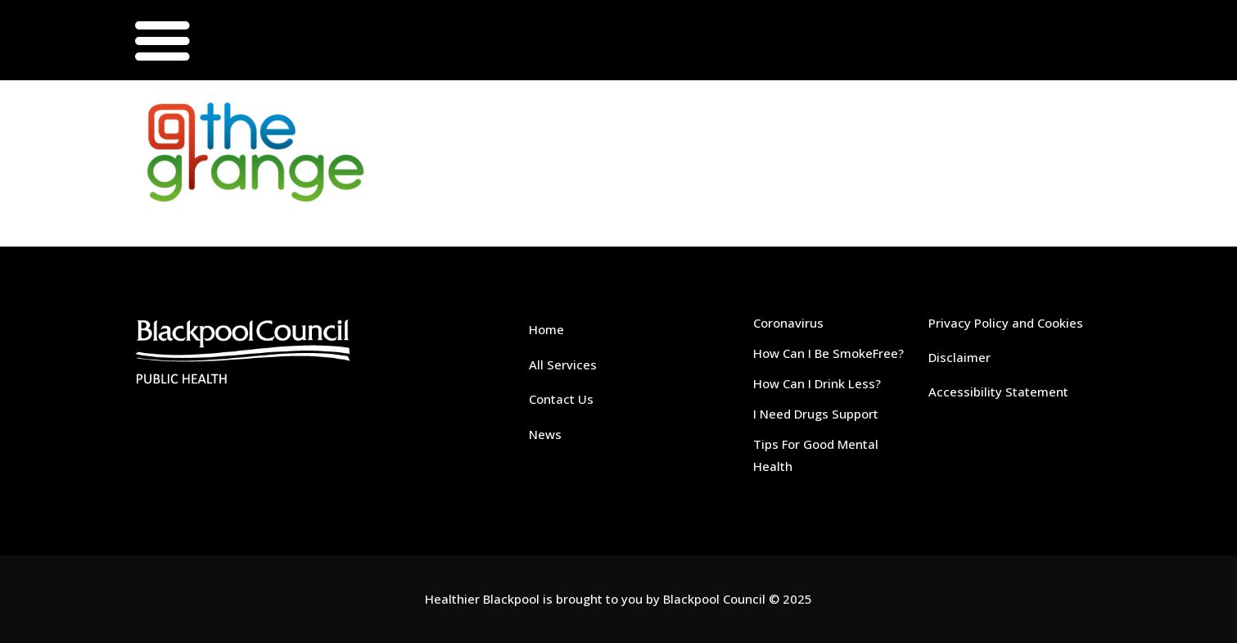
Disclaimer (959, 357)
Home (546, 329)
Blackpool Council (714, 599)
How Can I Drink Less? (817, 383)
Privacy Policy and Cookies (1005, 323)
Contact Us (561, 399)
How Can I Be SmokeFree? (828, 353)
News (545, 434)
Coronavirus (788, 323)
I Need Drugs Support (815, 413)
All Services (563, 364)
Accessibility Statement (998, 391)
